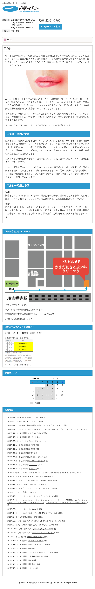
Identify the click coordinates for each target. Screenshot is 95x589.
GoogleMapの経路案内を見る (19, 319)
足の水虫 (44, 477)
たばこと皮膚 (48, 552)
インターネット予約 (50, 26)
